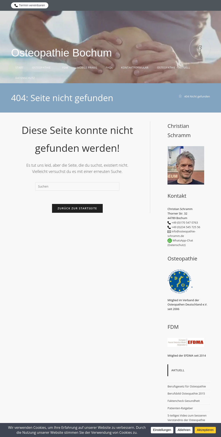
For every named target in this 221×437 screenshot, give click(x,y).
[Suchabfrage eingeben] (77, 186)
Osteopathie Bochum (61, 53)
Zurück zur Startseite (77, 208)
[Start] (180, 96)
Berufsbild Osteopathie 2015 (186, 393)
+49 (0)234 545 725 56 (186, 227)
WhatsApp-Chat (183, 240)
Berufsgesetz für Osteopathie (186, 386)
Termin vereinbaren (29, 5)
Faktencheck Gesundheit (183, 401)
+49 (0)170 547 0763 (185, 222)
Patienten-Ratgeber (180, 408)
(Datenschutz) (176, 245)
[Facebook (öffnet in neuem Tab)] (199, 48)
